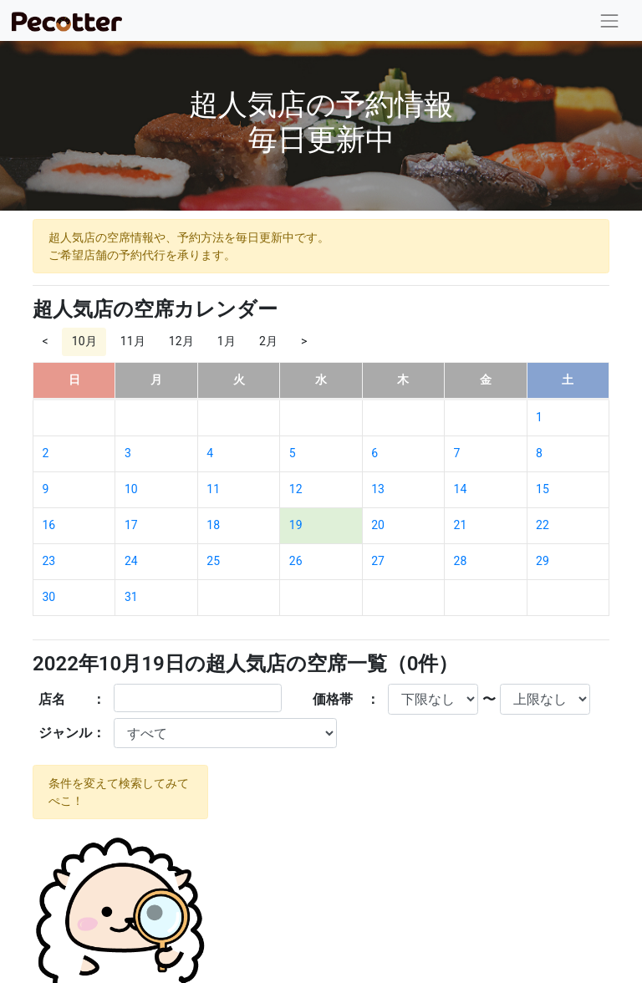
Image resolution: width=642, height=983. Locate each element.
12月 (181, 341)
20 (378, 525)
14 (460, 489)
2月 (268, 341)
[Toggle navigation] (609, 20)
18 (213, 525)
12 (296, 489)
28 (460, 561)
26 (296, 561)
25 (213, 561)
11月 (132, 341)
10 (131, 489)
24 (131, 561)
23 (49, 561)
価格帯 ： (346, 699)
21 (460, 525)
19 (296, 525)
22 (542, 525)
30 (49, 597)
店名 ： (71, 699)
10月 (84, 341)
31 (131, 597)
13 (378, 489)
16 (49, 525)
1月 (226, 341)
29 (542, 561)
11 (213, 489)
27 (378, 561)
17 (131, 525)
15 (542, 489)
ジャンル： (71, 733)
